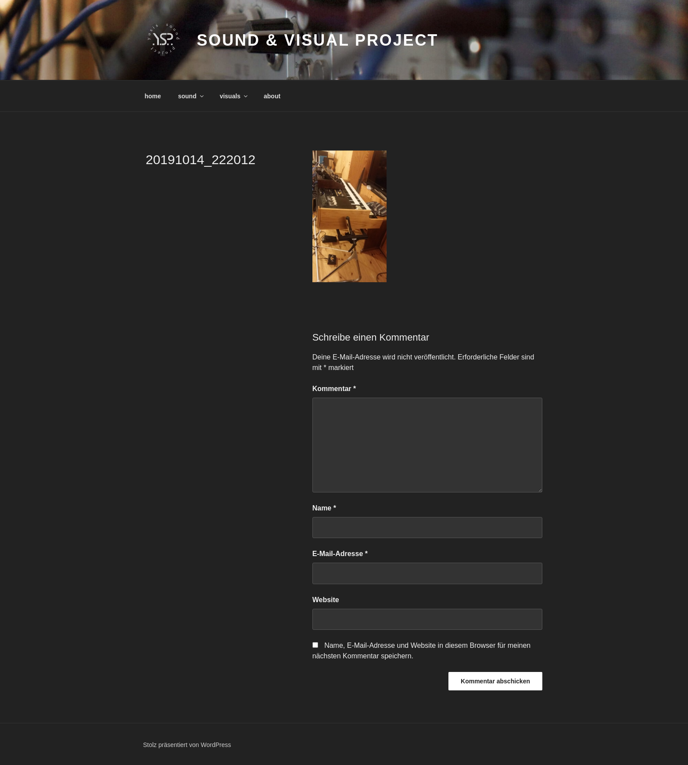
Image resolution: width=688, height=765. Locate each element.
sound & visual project (317, 40)
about (272, 96)
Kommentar (334, 388)
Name (324, 508)
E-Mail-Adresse (340, 553)
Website (325, 599)
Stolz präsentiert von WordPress (187, 744)
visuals (234, 96)
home (153, 96)
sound (191, 96)
